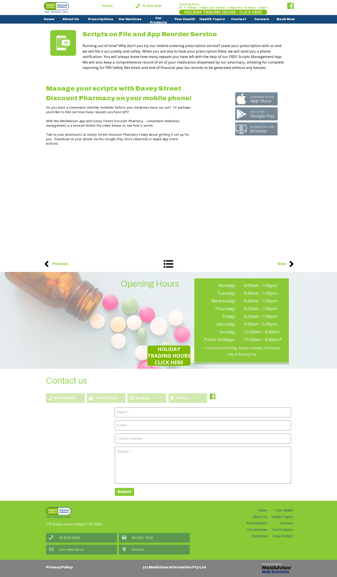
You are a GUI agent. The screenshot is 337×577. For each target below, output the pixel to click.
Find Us (107, 6)
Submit (124, 491)
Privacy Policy (59, 567)
